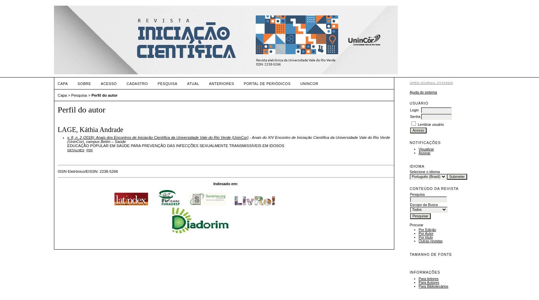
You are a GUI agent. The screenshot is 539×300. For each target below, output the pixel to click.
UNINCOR (309, 84)
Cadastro (137, 84)
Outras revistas (431, 241)
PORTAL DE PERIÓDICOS (267, 84)
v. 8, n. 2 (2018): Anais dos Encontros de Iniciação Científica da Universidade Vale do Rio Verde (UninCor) (158, 137)
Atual (193, 84)
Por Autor (426, 234)
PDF (89, 150)
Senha (415, 117)
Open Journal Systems (431, 83)
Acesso (109, 84)
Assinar (425, 153)
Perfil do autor (104, 95)
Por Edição (427, 230)
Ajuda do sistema (423, 92)
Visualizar (426, 149)
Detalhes (75, 150)
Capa (63, 84)
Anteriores (221, 84)
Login (414, 110)
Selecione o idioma (425, 172)
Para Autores (429, 283)
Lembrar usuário (431, 125)
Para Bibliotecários (434, 286)
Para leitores (429, 279)
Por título (426, 237)
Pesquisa (167, 84)
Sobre (84, 84)
